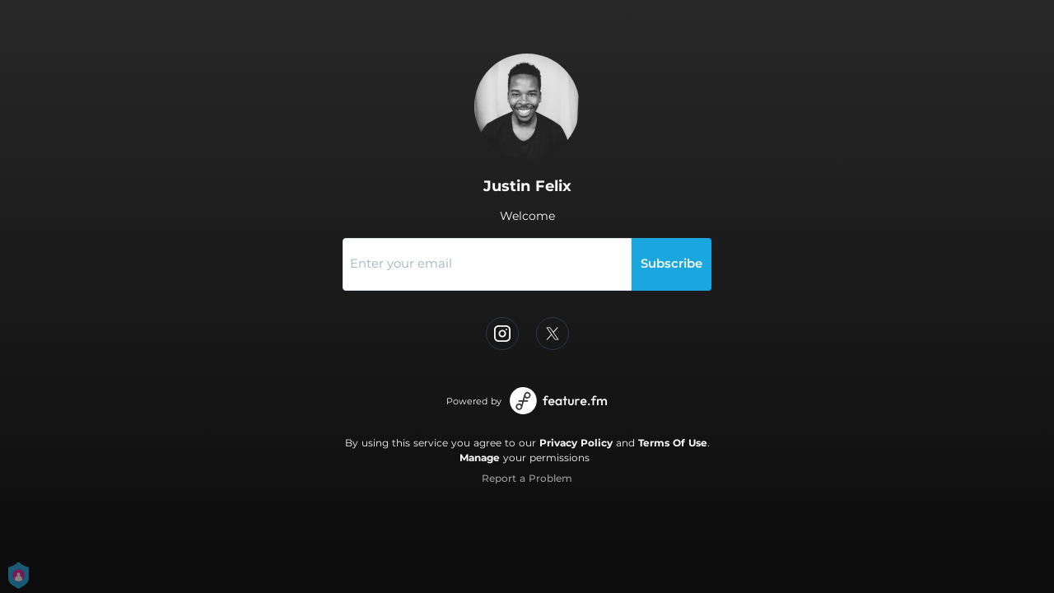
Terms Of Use (672, 443)
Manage (479, 457)
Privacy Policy (576, 443)
